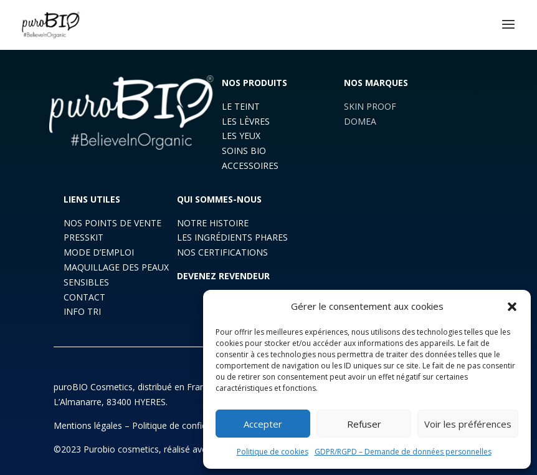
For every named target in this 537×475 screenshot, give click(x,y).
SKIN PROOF (370, 106)
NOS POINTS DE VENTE (112, 223)
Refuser (364, 424)
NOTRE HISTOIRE (213, 223)
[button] (512, 306)
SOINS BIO (244, 150)
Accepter (263, 424)
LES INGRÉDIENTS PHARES (232, 237)
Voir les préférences (467, 424)
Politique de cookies (272, 451)
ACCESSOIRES (250, 165)
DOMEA (360, 121)
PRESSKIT (83, 237)
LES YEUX (241, 136)
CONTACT (84, 297)
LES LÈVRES (246, 121)
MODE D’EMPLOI (99, 252)
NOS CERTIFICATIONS (222, 252)
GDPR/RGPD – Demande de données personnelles (403, 451)
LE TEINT (241, 106)
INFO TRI (82, 311)
